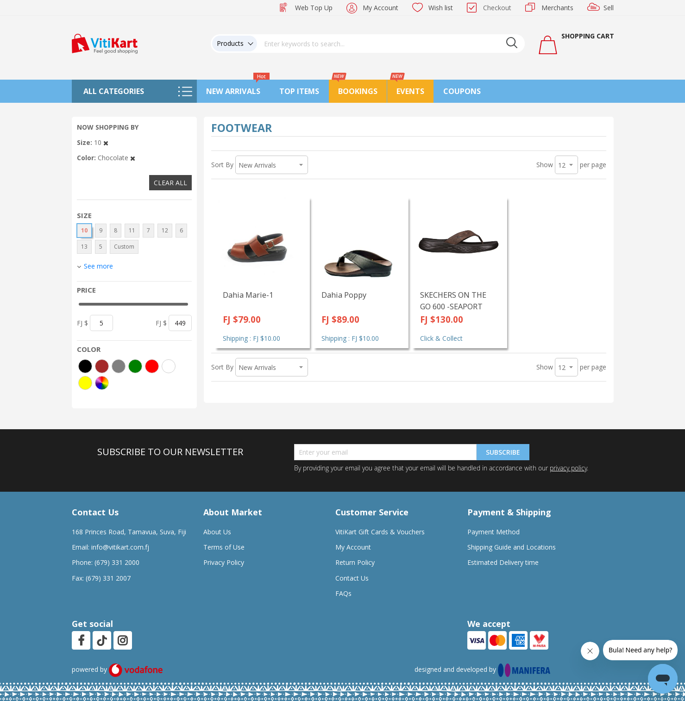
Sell (608, 7)
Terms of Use (224, 547)
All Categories (113, 91)
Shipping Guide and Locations (511, 547)
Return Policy (355, 562)
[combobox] (391, 43)
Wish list (440, 7)
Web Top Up (314, 7)
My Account (380, 7)
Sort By (222, 164)
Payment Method (493, 531)
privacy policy (568, 467)
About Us (217, 531)
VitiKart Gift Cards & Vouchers (380, 531)
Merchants (557, 7)
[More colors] (102, 383)
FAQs (343, 593)
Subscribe (503, 452)
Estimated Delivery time (503, 562)
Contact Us (352, 578)
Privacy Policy (223, 562)
